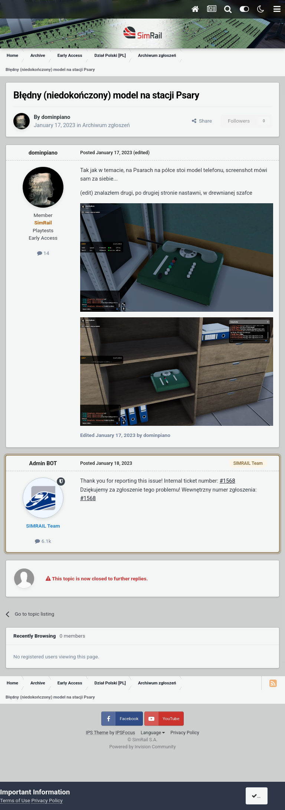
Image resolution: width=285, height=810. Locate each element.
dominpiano (55, 117)
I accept (263, 796)
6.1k (43, 541)
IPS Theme (97, 732)
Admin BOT (43, 463)
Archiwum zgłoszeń (106, 125)
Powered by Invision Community (142, 746)
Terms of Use (15, 800)
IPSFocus (125, 732)
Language (153, 732)
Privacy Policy (184, 732)
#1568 (227, 480)
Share (202, 121)
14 (43, 253)
